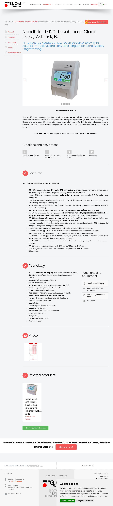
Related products (12, 52)
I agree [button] (63, 501)
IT (105, 4)
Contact (78, 4)
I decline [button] (71, 501)
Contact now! (66, 447)
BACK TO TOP (87, 466)
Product (9, 31)
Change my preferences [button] (84, 501)
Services (58, 4)
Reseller (86, 4)
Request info (68, 4)
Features (10, 37)
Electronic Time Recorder (35, 428)
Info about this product (97, 22)
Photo (9, 47)
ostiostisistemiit (14, 494)
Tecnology (10, 42)
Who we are (36, 4)
